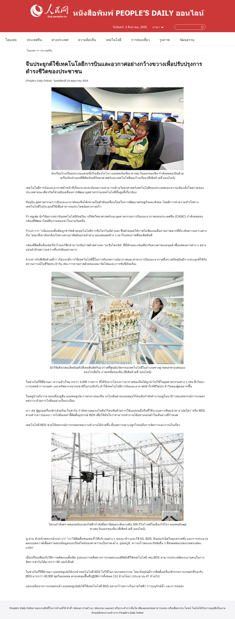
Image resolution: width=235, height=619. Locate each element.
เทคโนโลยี (113, 40)
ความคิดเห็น (87, 40)
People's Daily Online (39, 80)
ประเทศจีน (34, 40)
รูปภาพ (165, 40)
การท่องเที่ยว (140, 40)
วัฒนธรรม (187, 40)
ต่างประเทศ (60, 40)
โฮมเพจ (11, 40)
